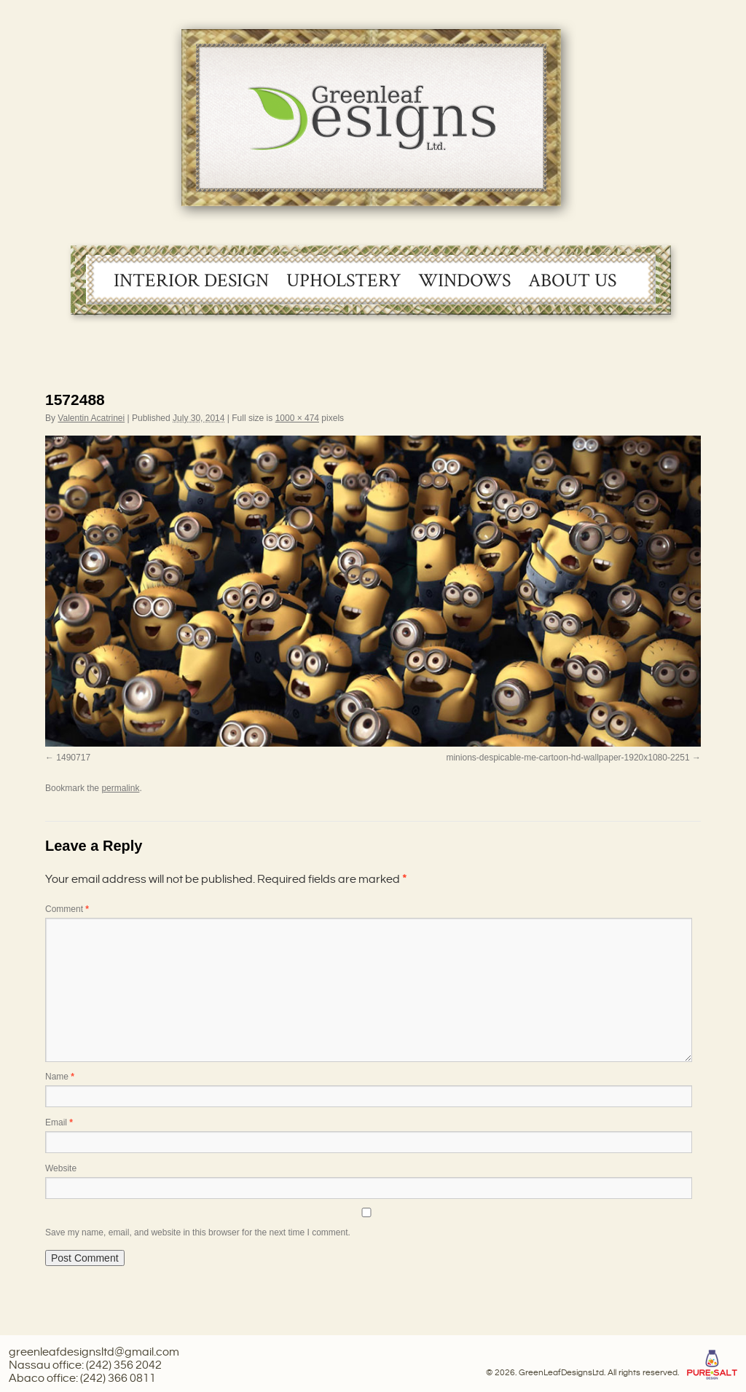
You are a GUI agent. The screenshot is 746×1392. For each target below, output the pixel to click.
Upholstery (343, 280)
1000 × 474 (297, 418)
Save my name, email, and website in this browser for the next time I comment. (197, 1232)
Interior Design (191, 280)
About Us (572, 280)
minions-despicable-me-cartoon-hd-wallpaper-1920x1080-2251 (567, 757)
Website (60, 1168)
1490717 (73, 757)
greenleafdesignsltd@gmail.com (94, 1352)
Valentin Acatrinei (91, 418)
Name (59, 1076)
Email (59, 1122)
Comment (67, 909)
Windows (464, 280)
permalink (120, 788)
